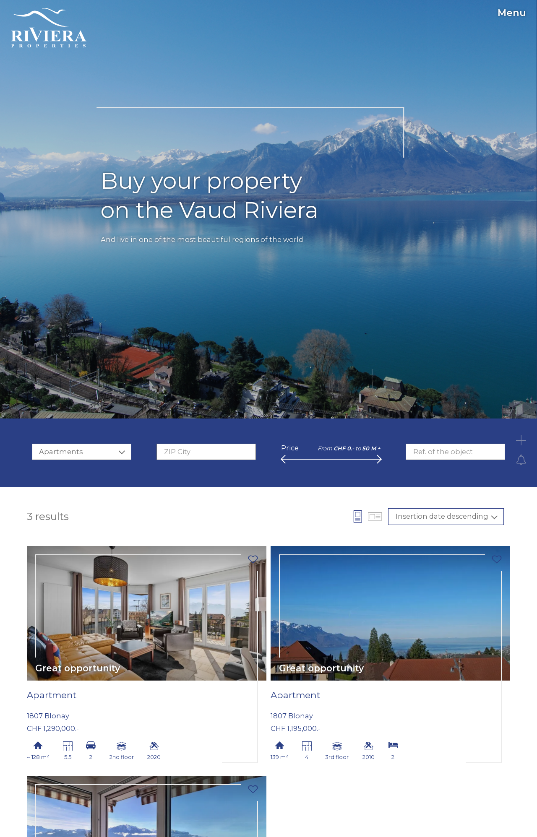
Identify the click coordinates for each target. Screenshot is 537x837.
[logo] (48, 27)
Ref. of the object (443, 451)
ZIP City (177, 451)
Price (290, 448)
